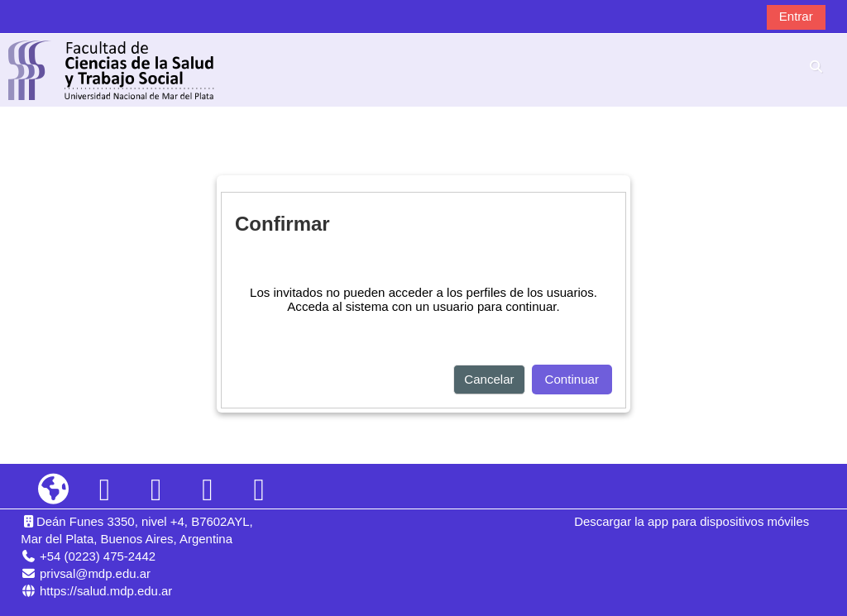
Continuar (572, 379)
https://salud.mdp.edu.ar (106, 591)
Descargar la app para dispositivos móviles (691, 521)
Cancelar (489, 379)
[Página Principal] (111, 69)
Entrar (796, 16)
